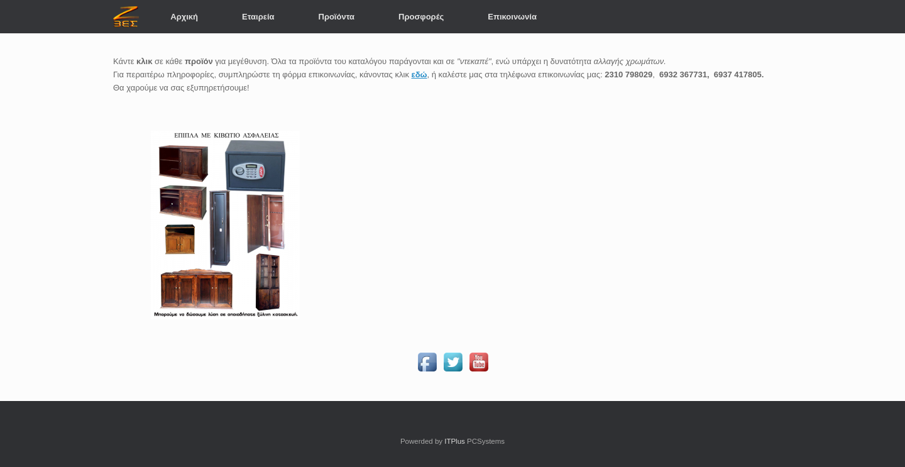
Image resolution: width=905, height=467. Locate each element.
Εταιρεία (258, 16)
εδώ (419, 74)
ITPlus (454, 441)
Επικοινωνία (512, 16)
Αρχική (184, 16)
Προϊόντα (337, 16)
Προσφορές (421, 16)
